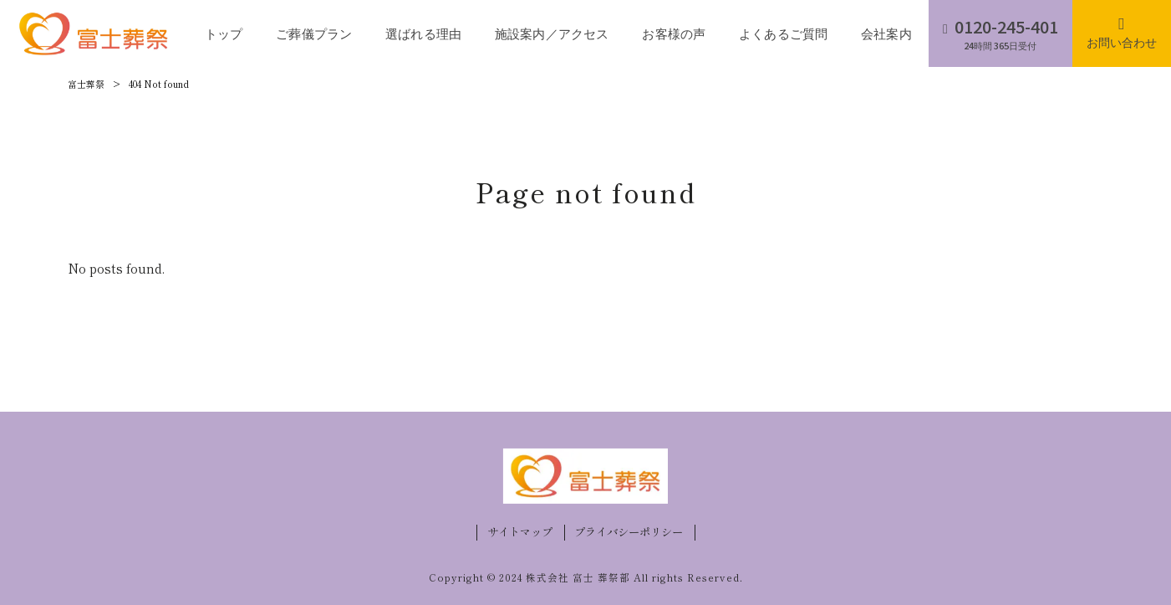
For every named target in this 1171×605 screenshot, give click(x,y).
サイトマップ (519, 532)
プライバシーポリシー (628, 532)
